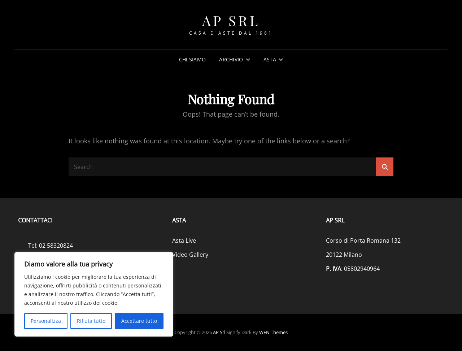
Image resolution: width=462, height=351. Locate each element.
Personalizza (46, 320)
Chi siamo (192, 59)
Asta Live (184, 240)
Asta (269, 59)
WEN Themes (273, 332)
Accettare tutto (139, 320)
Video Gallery (190, 255)
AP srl (231, 20)
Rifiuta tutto (91, 320)
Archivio (231, 59)
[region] (93, 294)
